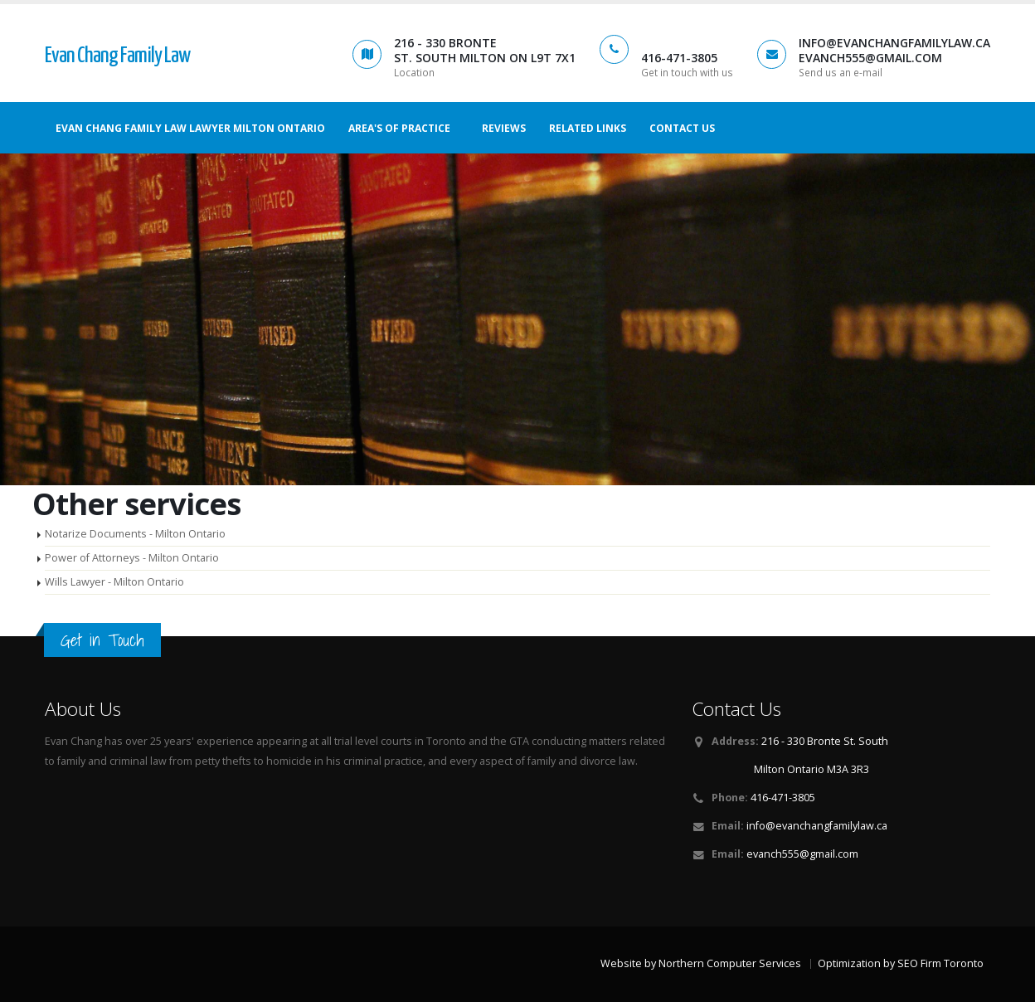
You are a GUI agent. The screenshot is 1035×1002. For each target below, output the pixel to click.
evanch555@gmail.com (802, 854)
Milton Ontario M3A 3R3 (811, 769)
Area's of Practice (399, 128)
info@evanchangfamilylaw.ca (816, 826)
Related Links (587, 128)
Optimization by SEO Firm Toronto (901, 963)
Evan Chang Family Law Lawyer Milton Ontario (190, 128)
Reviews (504, 128)
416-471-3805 (783, 797)
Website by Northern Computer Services (700, 963)
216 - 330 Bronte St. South (824, 741)
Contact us (682, 128)
